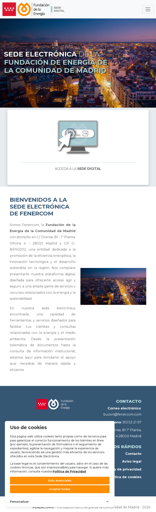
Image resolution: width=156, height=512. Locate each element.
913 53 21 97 (131, 422)
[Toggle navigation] (148, 9)
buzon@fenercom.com (122, 414)
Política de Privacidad (69, 471)
